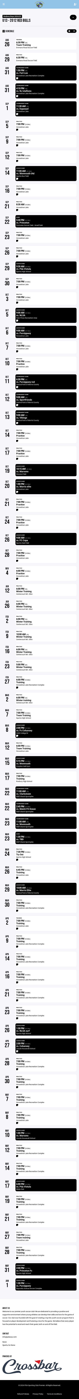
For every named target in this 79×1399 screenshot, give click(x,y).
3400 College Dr (22, 733)
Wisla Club (20, 1189)
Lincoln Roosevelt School (25, 1048)
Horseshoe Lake (22, 111)
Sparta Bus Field (22, 176)
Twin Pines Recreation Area (26, 318)
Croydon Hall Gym (23, 766)
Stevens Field (21, 474)
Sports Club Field (22, 543)
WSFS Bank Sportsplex (25, 796)
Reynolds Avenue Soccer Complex (29, 1288)
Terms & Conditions (54, 1394)
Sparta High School (23, 271)
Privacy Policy (38, 1394)
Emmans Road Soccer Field (26, 47)
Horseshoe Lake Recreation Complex (30, 75)
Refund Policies (23, 1394)
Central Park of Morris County (27, 384)
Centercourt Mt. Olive (24, 594)
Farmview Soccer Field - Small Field (29, 225)
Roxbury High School (24, 781)
